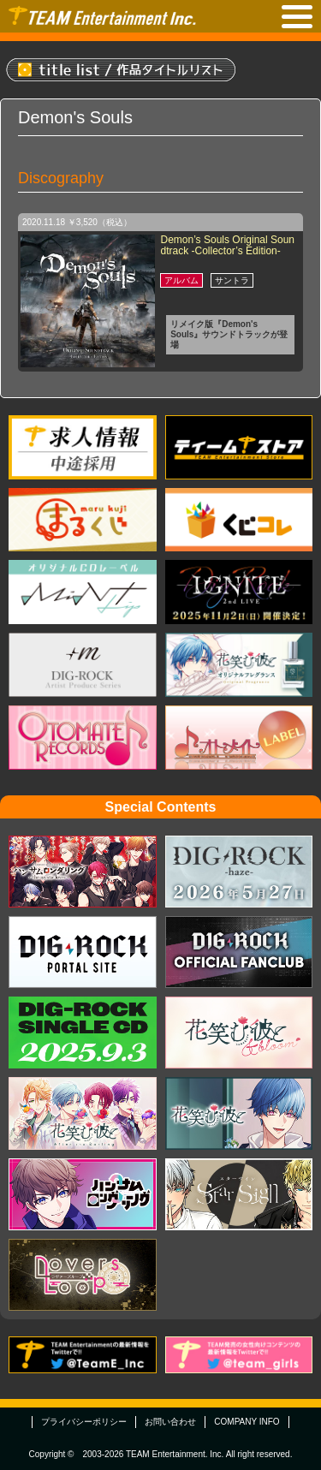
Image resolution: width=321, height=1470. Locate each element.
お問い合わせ (170, 1421)
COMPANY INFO (246, 1421)
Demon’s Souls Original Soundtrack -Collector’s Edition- (227, 245)
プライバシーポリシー (84, 1421)
